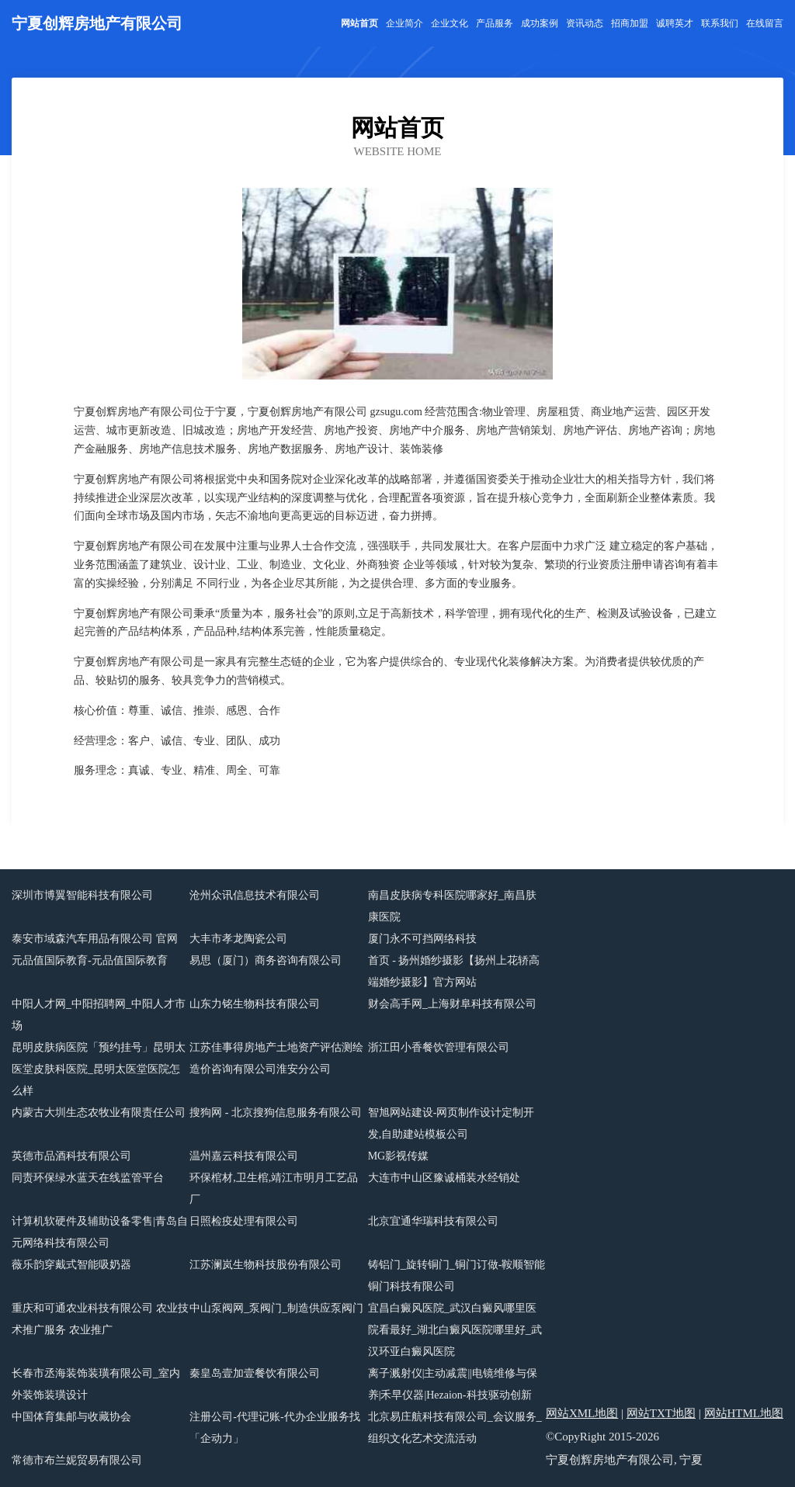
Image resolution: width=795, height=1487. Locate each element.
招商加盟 (629, 23)
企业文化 (449, 23)
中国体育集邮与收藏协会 (71, 1417)
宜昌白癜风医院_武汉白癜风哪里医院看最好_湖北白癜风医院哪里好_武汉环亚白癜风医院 (455, 1329)
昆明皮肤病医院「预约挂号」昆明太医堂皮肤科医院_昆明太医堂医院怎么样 (99, 1069)
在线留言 (764, 23)
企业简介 (404, 23)
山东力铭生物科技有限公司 (254, 1004)
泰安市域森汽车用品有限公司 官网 (95, 939)
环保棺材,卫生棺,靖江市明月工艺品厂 (273, 1188)
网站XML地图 (582, 1413)
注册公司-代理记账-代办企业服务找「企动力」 (274, 1427)
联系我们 (719, 23)
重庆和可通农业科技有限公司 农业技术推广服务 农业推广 (100, 1319)
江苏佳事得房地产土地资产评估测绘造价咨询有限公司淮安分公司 (276, 1058)
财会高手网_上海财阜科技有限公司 (452, 1004)
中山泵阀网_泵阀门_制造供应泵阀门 (276, 1308)
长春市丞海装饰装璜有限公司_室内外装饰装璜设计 (96, 1384)
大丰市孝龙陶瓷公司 (238, 939)
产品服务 (494, 23)
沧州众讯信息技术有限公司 (254, 895)
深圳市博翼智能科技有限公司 (82, 895)
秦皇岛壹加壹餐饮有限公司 (254, 1373)
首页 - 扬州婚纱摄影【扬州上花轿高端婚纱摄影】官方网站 (454, 971)
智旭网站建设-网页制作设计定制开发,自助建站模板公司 (451, 1123)
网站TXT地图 (661, 1413)
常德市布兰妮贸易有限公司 (77, 1460)
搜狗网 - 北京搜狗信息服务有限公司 (275, 1112)
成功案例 (539, 23)
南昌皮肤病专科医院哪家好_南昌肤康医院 (452, 906)
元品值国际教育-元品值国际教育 (90, 960)
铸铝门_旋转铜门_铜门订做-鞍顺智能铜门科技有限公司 (457, 1275)
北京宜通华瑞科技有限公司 (433, 1221)
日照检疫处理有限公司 (243, 1221)
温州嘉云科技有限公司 (243, 1156)
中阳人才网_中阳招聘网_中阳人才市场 (99, 1014)
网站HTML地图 (744, 1413)
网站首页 (359, 23)
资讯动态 (584, 23)
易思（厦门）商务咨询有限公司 (265, 960)
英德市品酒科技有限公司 (71, 1156)
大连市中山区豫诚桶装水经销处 (444, 1178)
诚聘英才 (674, 23)
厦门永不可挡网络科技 (422, 939)
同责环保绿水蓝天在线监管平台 (88, 1178)
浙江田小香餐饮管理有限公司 (438, 1047)
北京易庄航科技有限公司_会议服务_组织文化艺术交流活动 (455, 1427)
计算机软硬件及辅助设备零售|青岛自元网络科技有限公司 (100, 1232)
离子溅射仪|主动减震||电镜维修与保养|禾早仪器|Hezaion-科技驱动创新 (452, 1384)
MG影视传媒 (398, 1156)
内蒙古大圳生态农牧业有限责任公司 (99, 1112)
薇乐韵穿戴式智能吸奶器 (71, 1264)
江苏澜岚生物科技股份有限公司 (265, 1264)
